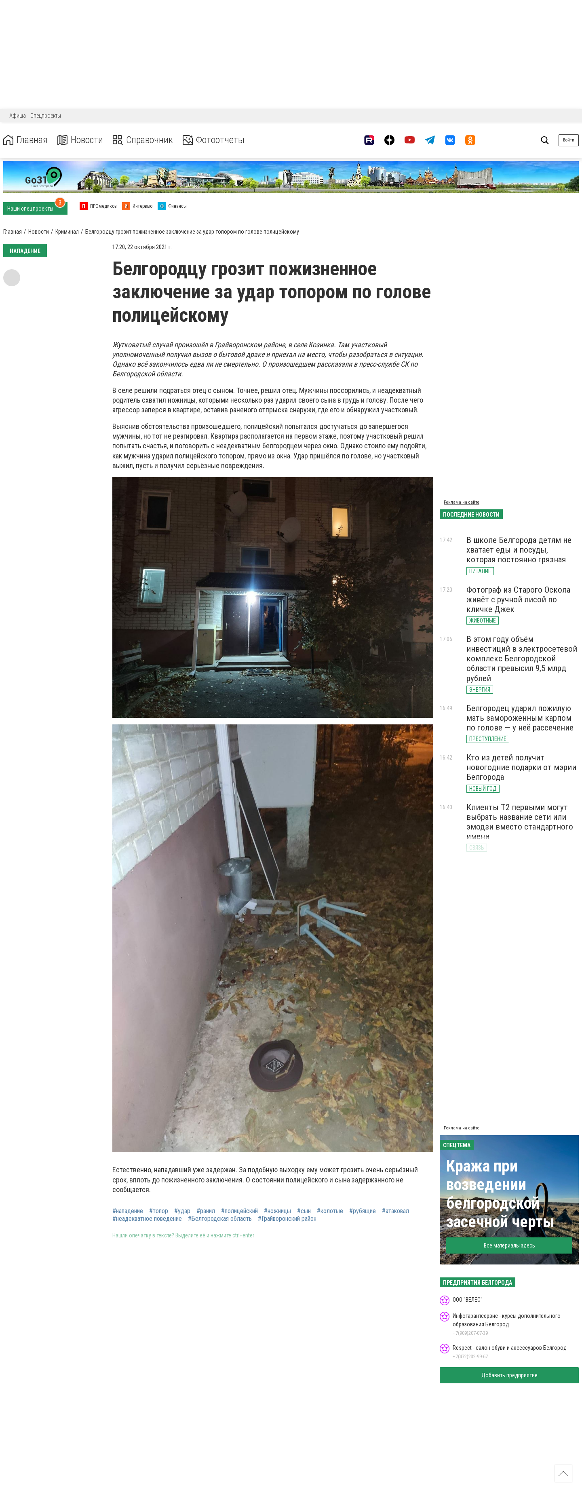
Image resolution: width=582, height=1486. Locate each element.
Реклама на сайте (461, 502)
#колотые (330, 1211)
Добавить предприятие (509, 1375)
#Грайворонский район (287, 1218)
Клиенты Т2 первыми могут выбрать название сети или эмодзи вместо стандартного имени (519, 821)
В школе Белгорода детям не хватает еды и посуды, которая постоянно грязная (518, 549)
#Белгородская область (220, 1218)
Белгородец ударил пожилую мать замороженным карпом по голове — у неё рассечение (520, 717)
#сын (304, 1211)
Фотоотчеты (214, 140)
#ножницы (277, 1211)
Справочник (143, 140)
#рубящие (362, 1211)
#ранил (205, 1211)
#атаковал (395, 1211)
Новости (80, 140)
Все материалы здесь (509, 1245)
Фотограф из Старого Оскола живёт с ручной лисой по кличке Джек (518, 599)
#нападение (127, 1211)
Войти (568, 140)
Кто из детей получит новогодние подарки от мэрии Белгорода (521, 767)
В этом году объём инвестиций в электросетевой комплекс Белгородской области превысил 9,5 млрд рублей (521, 658)
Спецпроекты (45, 115)
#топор (158, 1211)
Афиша (17, 115)
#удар (182, 1211)
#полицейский (239, 1211)
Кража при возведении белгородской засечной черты (500, 1194)
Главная (25, 140)
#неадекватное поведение (147, 1218)
